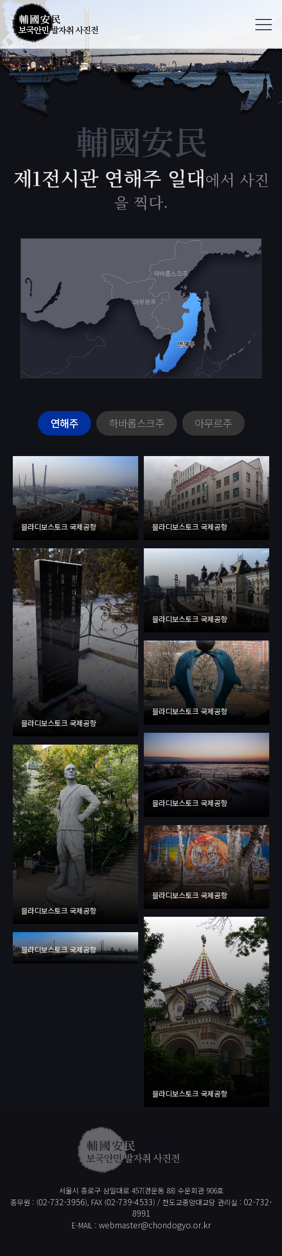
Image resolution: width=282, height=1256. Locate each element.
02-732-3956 (61, 1202)
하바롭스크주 (136, 423)
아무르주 (213, 423)
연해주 (64, 423)
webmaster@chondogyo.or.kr (155, 1225)
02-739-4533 (129, 1202)
